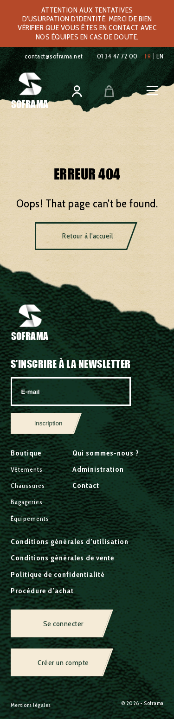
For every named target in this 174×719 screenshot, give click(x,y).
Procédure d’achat (42, 590)
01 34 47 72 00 (117, 56)
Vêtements (27, 469)
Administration (98, 469)
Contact (85, 485)
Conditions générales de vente (62, 557)
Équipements (30, 518)
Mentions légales (31, 704)
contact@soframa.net (54, 56)
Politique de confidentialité (58, 574)
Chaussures (28, 485)
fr (148, 56)
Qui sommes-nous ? (105, 453)
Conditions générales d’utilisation (70, 541)
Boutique (26, 453)
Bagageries (27, 502)
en (160, 56)
